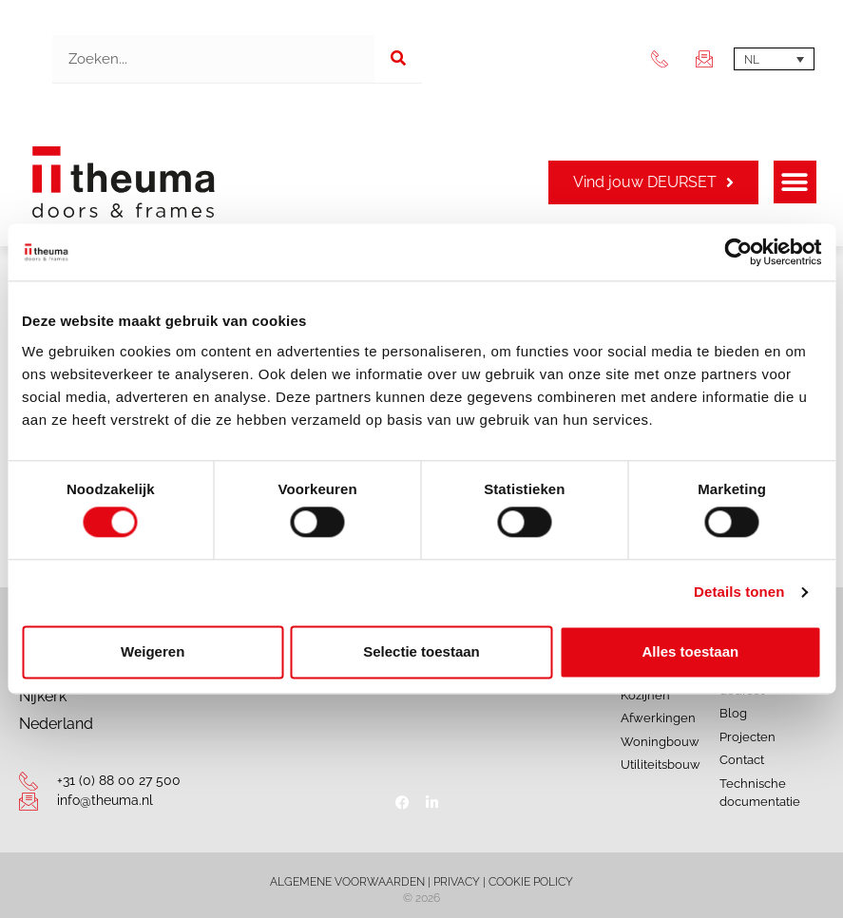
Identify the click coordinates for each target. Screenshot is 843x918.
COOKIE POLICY (531, 882)
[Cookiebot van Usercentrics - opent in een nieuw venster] (738, 252)
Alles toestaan (690, 651)
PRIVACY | (461, 882)
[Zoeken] (398, 59)
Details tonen (739, 592)
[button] (795, 182)
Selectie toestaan (421, 651)
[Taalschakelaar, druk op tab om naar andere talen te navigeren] (774, 59)
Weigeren (152, 651)
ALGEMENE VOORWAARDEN (347, 882)
